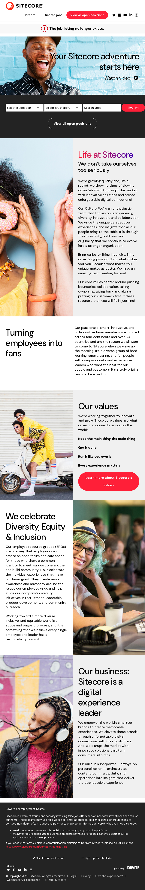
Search (133, 107)
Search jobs (53, 15)
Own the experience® (109, 876)
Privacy (86, 876)
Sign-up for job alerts (97, 858)
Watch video (121, 78)
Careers (29, 15)
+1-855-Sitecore (55, 880)
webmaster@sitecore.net (23, 880)
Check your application (48, 858)
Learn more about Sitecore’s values (109, 481)
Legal (73, 876)
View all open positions (87, 15)
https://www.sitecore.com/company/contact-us (36, 846)
